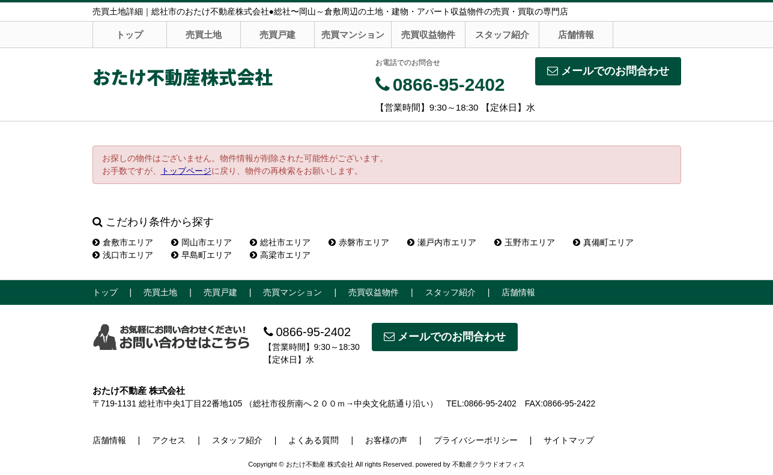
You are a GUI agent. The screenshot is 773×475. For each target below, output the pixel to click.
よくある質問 (313, 440)
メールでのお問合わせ (608, 71)
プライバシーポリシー (476, 440)
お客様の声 (386, 440)
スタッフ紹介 (502, 34)
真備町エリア (603, 242)
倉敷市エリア (122, 242)
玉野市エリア (524, 242)
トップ (129, 34)
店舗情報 (576, 34)
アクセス (169, 440)
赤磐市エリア (359, 242)
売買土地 (204, 34)
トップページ (186, 171)
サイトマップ (569, 440)
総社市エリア (280, 242)
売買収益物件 (428, 34)
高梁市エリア (280, 255)
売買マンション (352, 34)
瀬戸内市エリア (441, 242)
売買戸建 (277, 34)
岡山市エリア (201, 242)
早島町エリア (201, 255)
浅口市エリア (122, 255)
